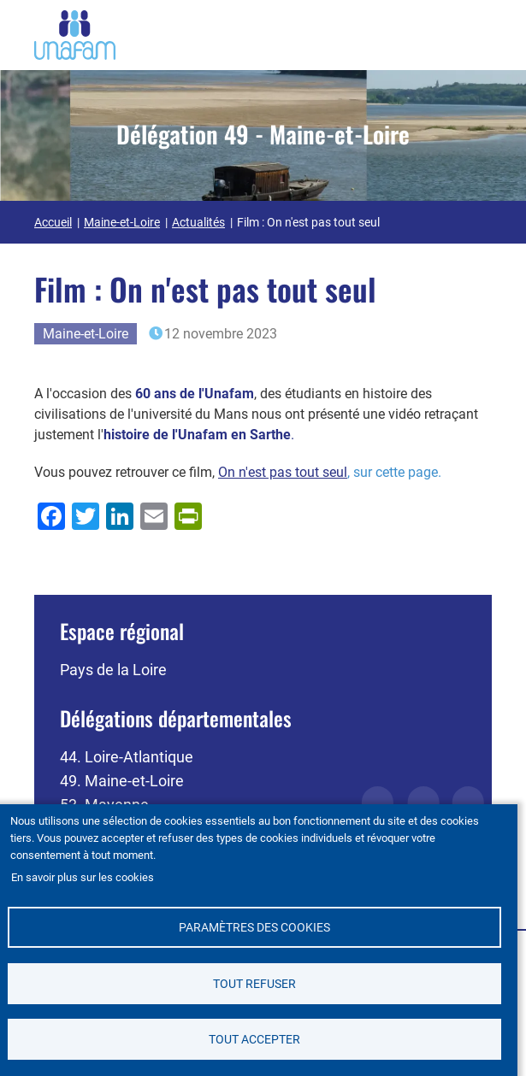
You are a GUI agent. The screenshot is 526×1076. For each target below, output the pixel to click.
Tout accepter (254, 1039)
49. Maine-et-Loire (122, 781)
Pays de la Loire (113, 670)
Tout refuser (254, 984)
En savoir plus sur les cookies (82, 876)
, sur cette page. (329, 472)
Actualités (198, 222)
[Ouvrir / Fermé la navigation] (470, 31)
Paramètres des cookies (254, 927)
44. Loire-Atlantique (126, 757)
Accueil (53, 222)
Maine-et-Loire (122, 222)
